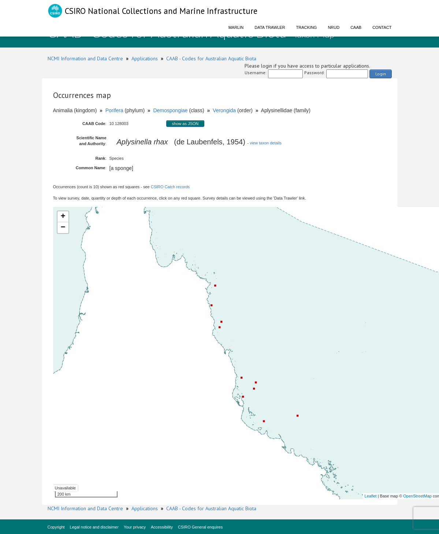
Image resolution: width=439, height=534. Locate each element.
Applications (144, 58)
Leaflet (371, 496)
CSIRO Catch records (170, 187)
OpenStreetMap (417, 496)
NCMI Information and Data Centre (85, 58)
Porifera (114, 110)
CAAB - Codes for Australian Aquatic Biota (211, 58)
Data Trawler (269, 27)
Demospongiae (170, 110)
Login (380, 73)
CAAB (355, 27)
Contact (381, 27)
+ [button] (62, 216)
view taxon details (266, 143)
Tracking (306, 27)
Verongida (224, 110)
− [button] (62, 227)
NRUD (333, 27)
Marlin (236, 27)
